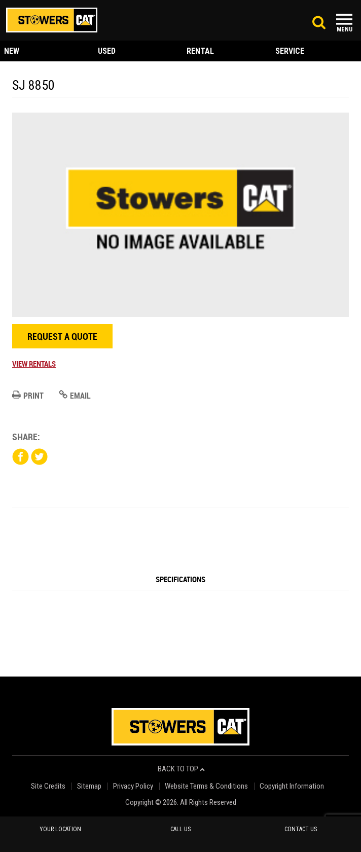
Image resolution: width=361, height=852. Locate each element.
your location (60, 829)
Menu (344, 29)
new (11, 51)
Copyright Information (292, 786)
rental (200, 51)
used (107, 51)
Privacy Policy (133, 786)
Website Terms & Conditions (206, 786)
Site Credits (48, 786)
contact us (300, 829)
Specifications (180, 579)
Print (28, 395)
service (289, 51)
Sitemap (89, 786)
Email (75, 395)
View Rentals (34, 364)
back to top (181, 769)
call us (180, 829)
